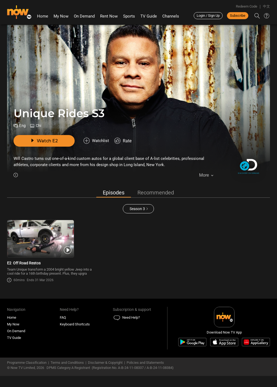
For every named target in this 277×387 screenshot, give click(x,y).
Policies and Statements (145, 374)
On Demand (84, 16)
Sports (129, 16)
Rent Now (109, 16)
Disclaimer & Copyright (105, 374)
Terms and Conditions (67, 374)
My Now (61, 16)
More (204, 176)
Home (42, 16)
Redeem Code (246, 6)
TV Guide (148, 16)
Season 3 (137, 209)
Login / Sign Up (208, 16)
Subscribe (237, 16)
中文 (266, 6)
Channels (170, 16)
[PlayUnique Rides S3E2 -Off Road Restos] (50, 244)
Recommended (155, 193)
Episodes (113, 193)
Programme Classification (27, 374)
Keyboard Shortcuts (75, 335)
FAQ (63, 329)
